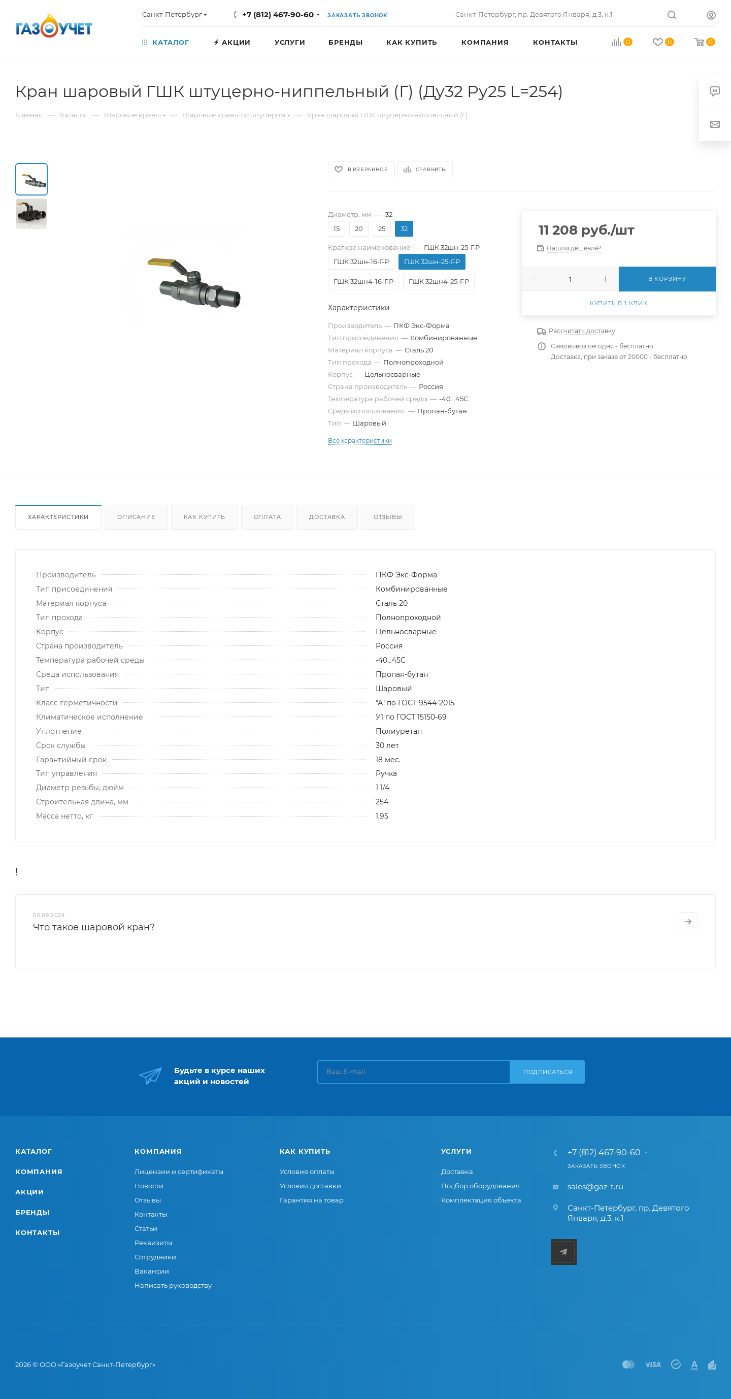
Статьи (146, 1228)
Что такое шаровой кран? (94, 927)
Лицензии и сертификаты (179, 1171)
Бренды (32, 1212)
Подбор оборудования (480, 1186)
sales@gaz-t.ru (595, 1186)
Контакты (37, 1232)
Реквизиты (153, 1243)
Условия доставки (310, 1186)
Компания (38, 1171)
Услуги (456, 1151)
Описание (136, 516)
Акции (29, 1192)
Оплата (267, 516)
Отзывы (388, 516)
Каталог (33, 1151)
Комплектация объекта (481, 1200)
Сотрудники (155, 1257)
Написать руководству (173, 1285)
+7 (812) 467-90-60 (278, 14)
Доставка (327, 516)
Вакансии (152, 1271)
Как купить (204, 516)
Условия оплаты (307, 1171)
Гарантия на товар (312, 1200)
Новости (149, 1186)
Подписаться (548, 1072)
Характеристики (58, 516)
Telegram (564, 1252)
